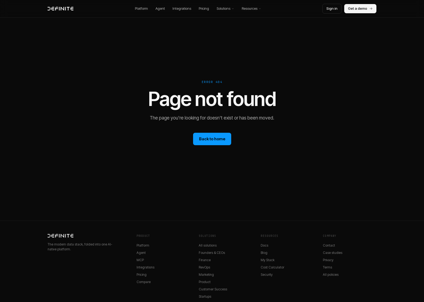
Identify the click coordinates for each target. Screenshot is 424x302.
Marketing (206, 275)
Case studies (332, 253)
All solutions (208, 245)
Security (267, 275)
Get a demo (360, 8)
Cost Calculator (272, 267)
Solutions (225, 8)
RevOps (204, 267)
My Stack (267, 260)
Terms (327, 267)
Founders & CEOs (212, 253)
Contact (329, 245)
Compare (144, 282)
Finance (205, 260)
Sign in (331, 8)
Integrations (182, 8)
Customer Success (213, 289)
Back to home (212, 138)
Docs (264, 245)
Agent (160, 8)
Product (205, 282)
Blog (264, 253)
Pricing (204, 8)
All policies (331, 275)
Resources (251, 8)
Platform (141, 8)
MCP (140, 260)
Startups (205, 296)
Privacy (328, 260)
